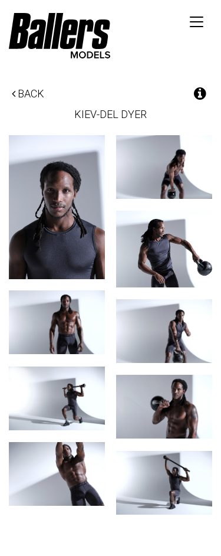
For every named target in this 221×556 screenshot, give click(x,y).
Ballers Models (59, 35)
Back (28, 93)
